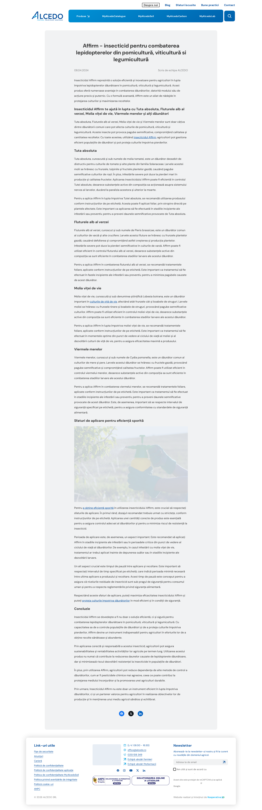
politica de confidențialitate (186, 783)
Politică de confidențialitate (48, 765)
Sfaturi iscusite (186, 5)
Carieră (38, 760)
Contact (229, 5)
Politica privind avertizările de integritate (55, 779)
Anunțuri (38, 756)
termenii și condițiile (212, 783)
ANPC (37, 788)
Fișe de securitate (43, 751)
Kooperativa (216, 797)
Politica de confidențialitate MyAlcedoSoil (56, 774)
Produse (83, 18)
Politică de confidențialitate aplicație (53, 770)
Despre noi (151, 5)
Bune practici (210, 5)
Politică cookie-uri (43, 784)
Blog (167, 5)
